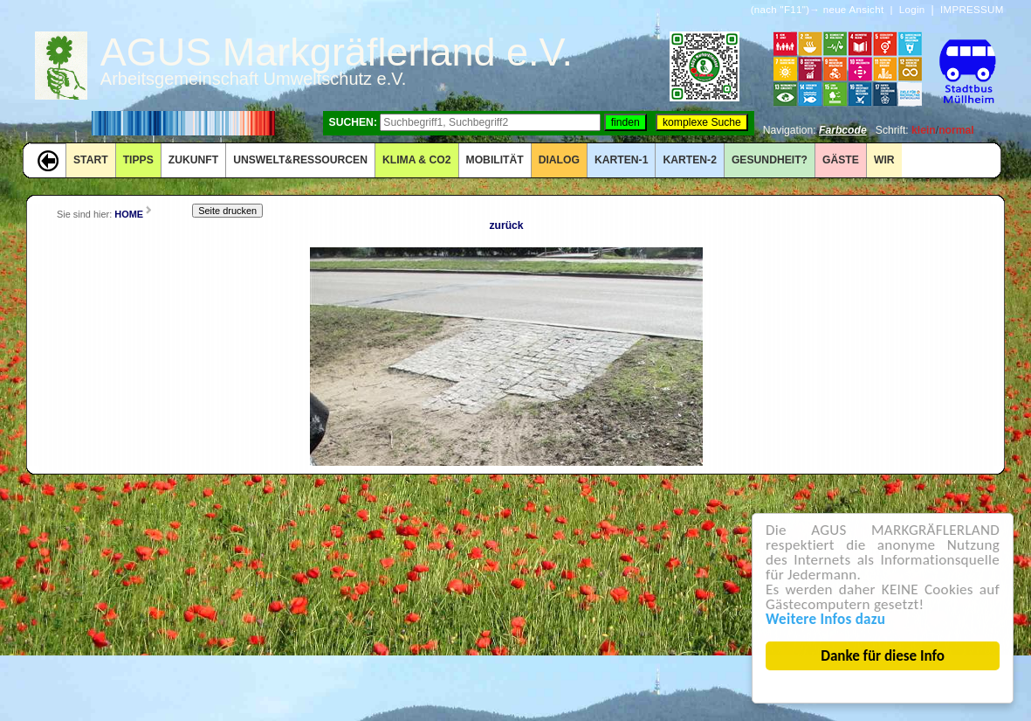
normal (956, 130)
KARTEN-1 (621, 160)
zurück (506, 225)
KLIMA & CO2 (416, 160)
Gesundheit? (770, 160)
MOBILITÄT (495, 160)
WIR (884, 160)
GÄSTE (840, 160)
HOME (128, 214)
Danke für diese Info (883, 656)
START (90, 160)
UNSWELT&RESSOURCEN (300, 160)
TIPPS (138, 160)
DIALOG (559, 160)
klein (923, 130)
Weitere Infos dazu (825, 619)
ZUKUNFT (193, 160)
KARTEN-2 (689, 160)
